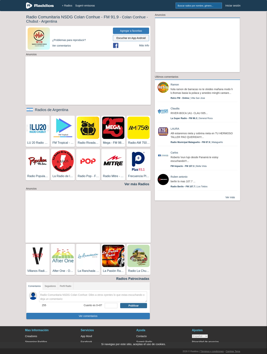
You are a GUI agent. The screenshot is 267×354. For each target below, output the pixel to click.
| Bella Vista (189, 166)
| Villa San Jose (188, 98)
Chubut (32, 21)
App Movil (86, 336)
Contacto (141, 336)
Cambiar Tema (233, 351)
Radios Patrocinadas (132, 279)
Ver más (230, 197)
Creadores (31, 336)
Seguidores (50, 286)
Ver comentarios (88, 316)
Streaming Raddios (36, 341)
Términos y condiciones (212, 351)
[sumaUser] (111, 305)
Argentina (49, 21)
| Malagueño (197, 142)
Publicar (133, 305)
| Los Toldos (189, 186)
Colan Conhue (134, 17)
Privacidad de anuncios (205, 341)
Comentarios (34, 286)
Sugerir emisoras (85, 5)
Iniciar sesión (232, 5)
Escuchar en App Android (131, 38)
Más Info (144, 45)
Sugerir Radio (144, 341)
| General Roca (192, 118)
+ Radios (67, 5)
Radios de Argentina (51, 110)
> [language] (200, 336)
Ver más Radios (136, 184)
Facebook (86, 341)
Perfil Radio (65, 286)
